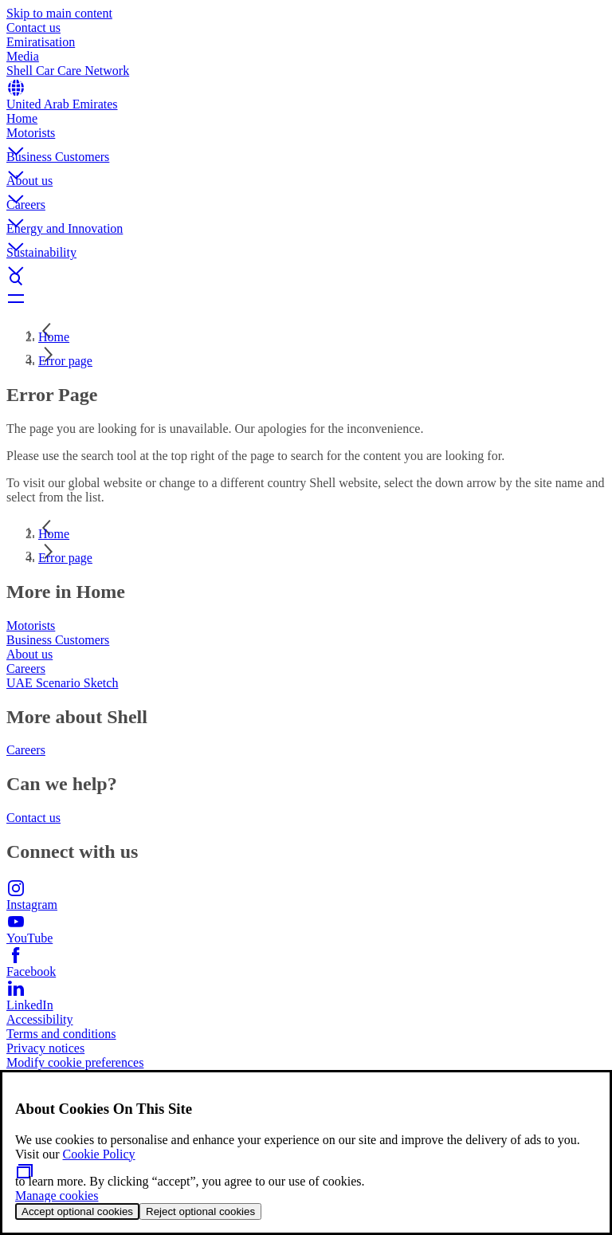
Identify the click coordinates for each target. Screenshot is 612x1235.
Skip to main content (59, 13)
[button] (306, 138)
